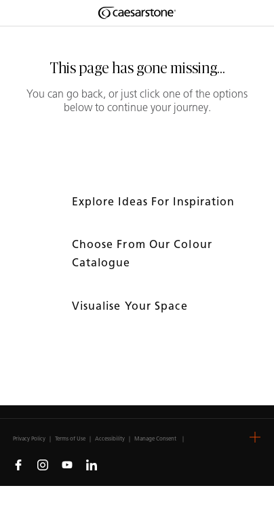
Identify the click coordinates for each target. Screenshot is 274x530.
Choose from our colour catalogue (142, 253)
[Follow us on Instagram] (42, 464)
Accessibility (110, 438)
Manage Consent (155, 438)
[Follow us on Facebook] (18, 464)
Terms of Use (70, 438)
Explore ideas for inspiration (155, 201)
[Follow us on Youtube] (67, 464)
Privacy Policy (29, 438)
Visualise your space (131, 306)
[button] (255, 437)
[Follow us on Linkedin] (91, 464)
